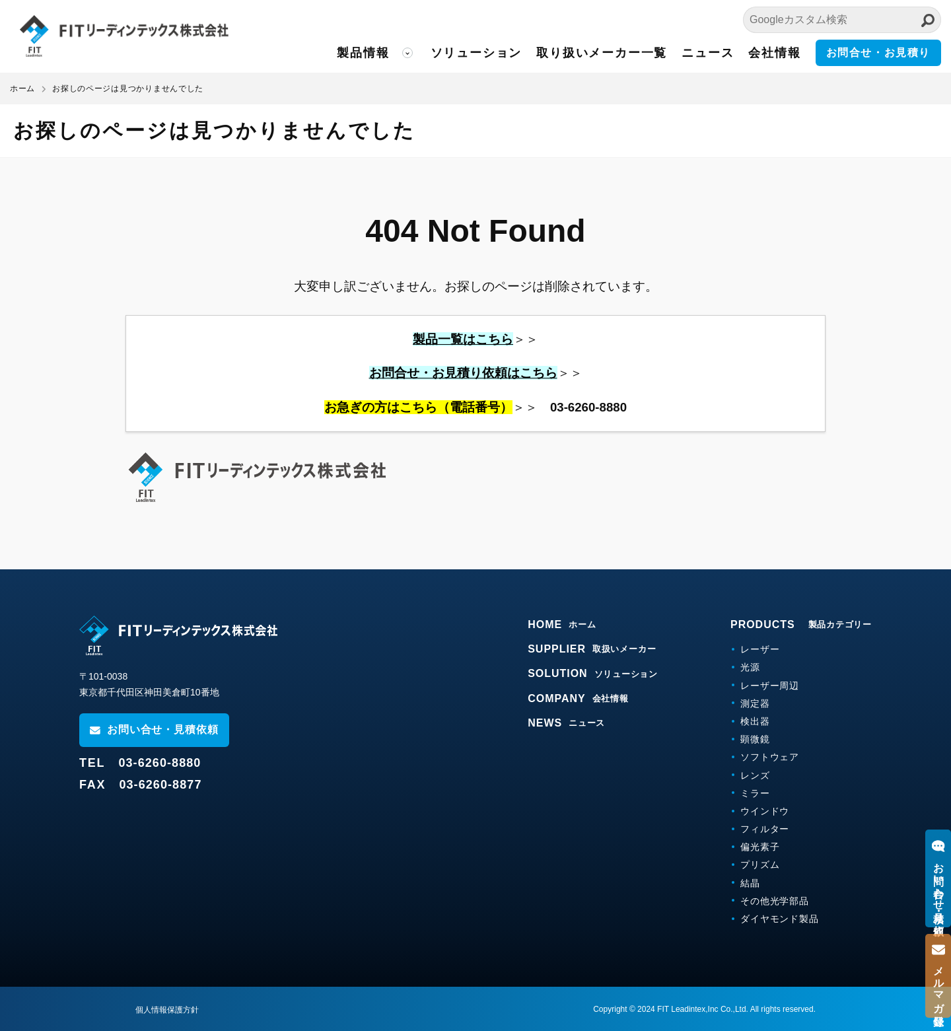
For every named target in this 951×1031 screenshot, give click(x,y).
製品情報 (363, 52)
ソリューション (476, 52)
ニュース (708, 52)
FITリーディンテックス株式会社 (129, 36)
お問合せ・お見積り (878, 52)
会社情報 (774, 52)
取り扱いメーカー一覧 (601, 52)
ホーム (22, 88)
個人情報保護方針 (167, 1009)
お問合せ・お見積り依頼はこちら (463, 373)
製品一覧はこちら (463, 339)
